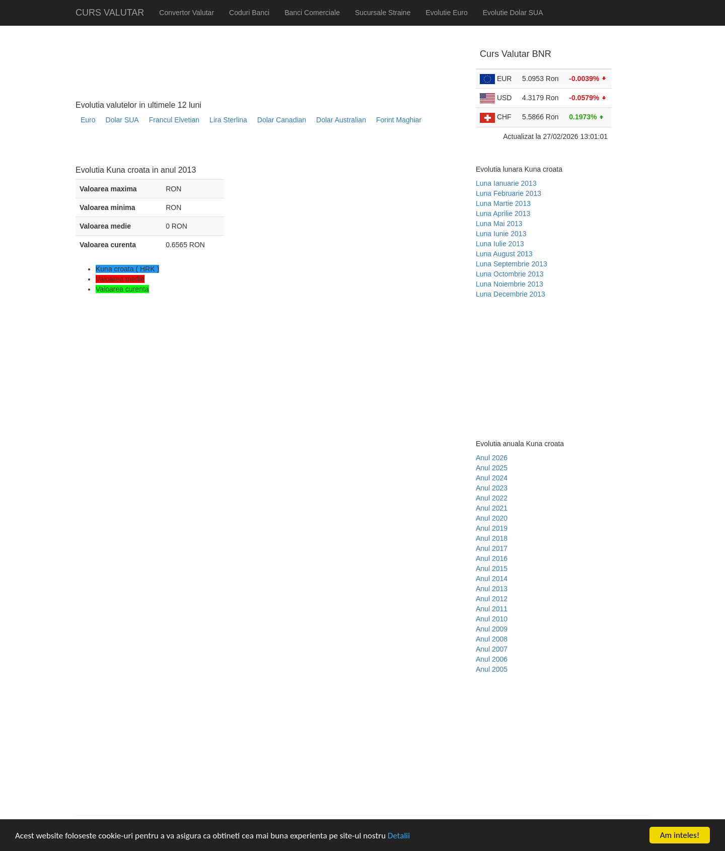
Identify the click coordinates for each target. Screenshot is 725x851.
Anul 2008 (492, 639)
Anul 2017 (492, 548)
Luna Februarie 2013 (508, 193)
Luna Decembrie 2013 (510, 294)
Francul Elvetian (174, 120)
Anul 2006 (492, 659)
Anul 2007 (492, 649)
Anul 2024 (492, 478)
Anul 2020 (492, 518)
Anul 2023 (492, 488)
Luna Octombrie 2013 (510, 274)
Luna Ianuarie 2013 (506, 183)
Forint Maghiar (398, 120)
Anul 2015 (492, 568)
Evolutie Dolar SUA (513, 13)
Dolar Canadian (281, 120)
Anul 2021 (492, 508)
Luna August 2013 (504, 254)
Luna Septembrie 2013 (511, 264)
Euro (88, 120)
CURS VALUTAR (110, 13)
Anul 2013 (492, 589)
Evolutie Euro (446, 13)
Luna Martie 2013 (503, 203)
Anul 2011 (492, 609)
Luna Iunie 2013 (501, 234)
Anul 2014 (492, 579)
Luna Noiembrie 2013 (509, 284)
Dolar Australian (341, 120)
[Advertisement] (259, 149)
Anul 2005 (492, 669)
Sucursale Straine (383, 13)
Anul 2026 (492, 458)
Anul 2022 (492, 498)
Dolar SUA (122, 120)
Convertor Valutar (186, 13)
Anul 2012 (492, 599)
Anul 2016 (492, 558)
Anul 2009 (492, 629)
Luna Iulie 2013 (500, 244)
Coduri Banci (249, 13)
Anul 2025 (492, 468)
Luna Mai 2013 (499, 224)
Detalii (399, 836)
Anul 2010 (492, 619)
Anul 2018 (492, 538)
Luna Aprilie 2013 (503, 213)
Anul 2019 (492, 528)
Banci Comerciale (312, 13)
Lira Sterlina (228, 120)
